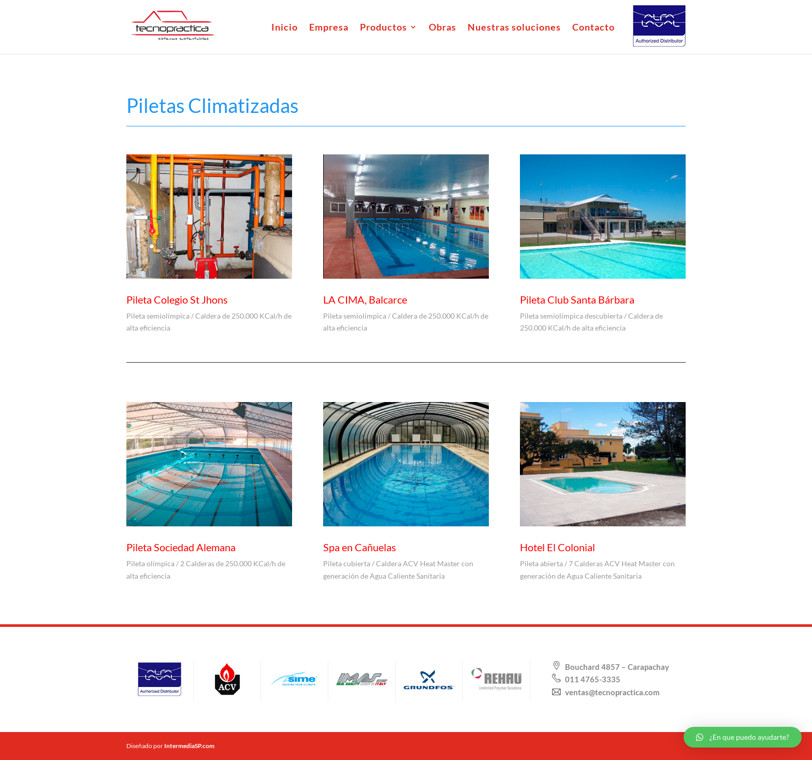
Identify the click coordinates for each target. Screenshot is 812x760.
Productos (383, 28)
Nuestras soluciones (514, 28)
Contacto (593, 28)
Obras (442, 28)
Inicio (284, 28)
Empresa (329, 28)
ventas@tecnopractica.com (611, 692)
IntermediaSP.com (189, 746)
